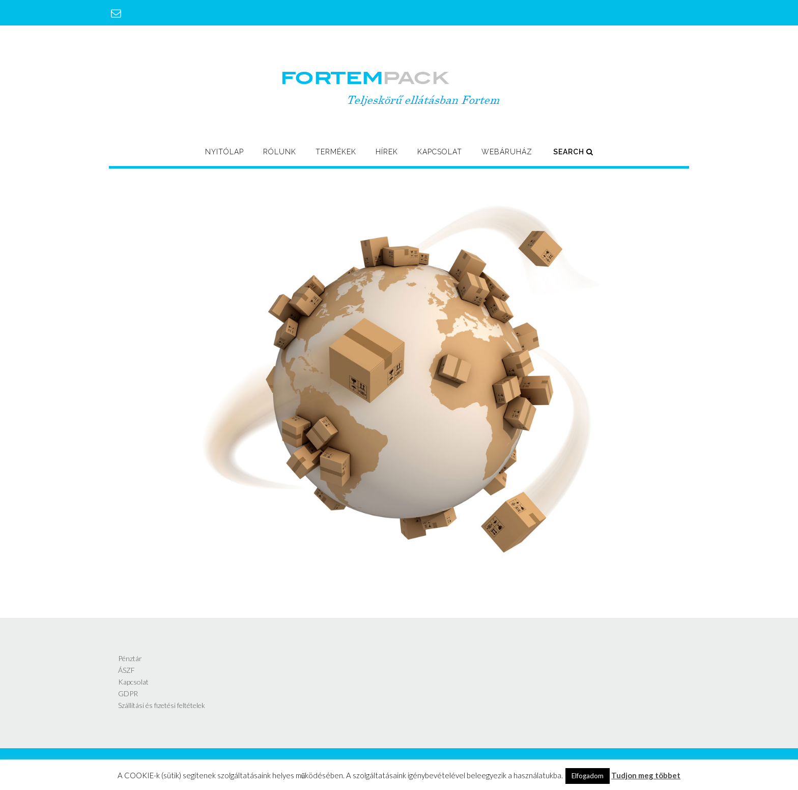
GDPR (128, 693)
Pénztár (130, 658)
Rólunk (279, 152)
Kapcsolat (439, 152)
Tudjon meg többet (645, 775)
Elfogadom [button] (588, 776)
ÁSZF (126, 670)
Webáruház (506, 152)
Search (573, 152)
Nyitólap (224, 152)
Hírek (387, 152)
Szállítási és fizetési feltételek (161, 705)
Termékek (336, 152)
